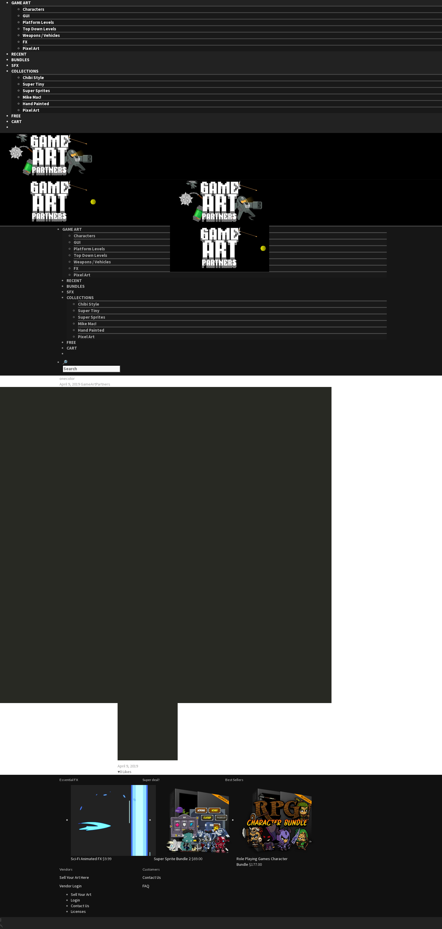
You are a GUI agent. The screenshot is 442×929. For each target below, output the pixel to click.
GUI (26, 15)
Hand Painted (36, 103)
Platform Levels (38, 22)
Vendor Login (71, 885)
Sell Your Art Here (74, 877)
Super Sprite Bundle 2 (172, 858)
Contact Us (152, 877)
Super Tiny (33, 84)
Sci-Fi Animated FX (86, 858)
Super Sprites (36, 90)
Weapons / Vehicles (41, 35)
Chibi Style (33, 77)
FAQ (146, 885)
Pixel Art (31, 48)
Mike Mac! (32, 97)
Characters (33, 9)
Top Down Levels (39, 28)
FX (25, 42)
